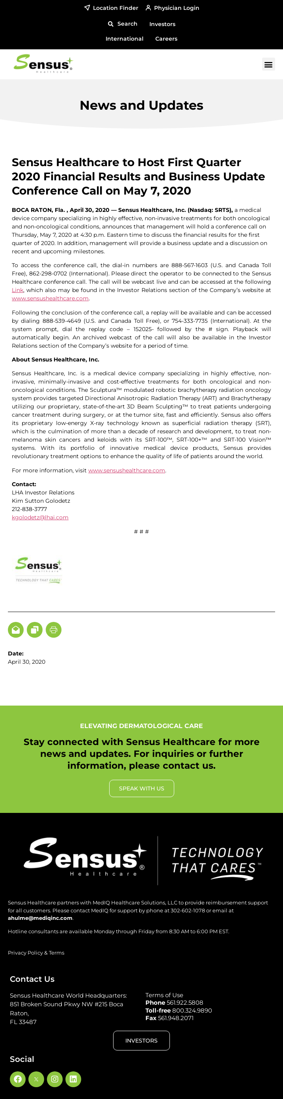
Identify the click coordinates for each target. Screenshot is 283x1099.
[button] (123, 24)
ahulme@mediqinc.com (40, 918)
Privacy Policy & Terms (36, 952)
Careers (166, 38)
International (124, 38)
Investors (162, 24)
